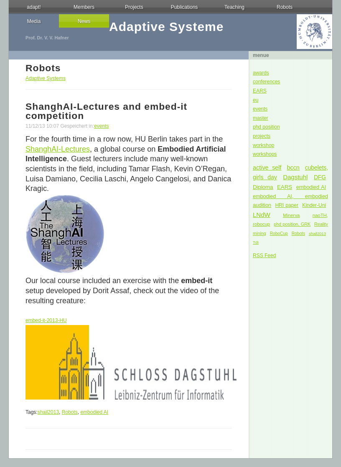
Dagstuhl (295, 177)
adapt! (34, 7)
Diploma (263, 187)
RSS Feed (264, 255)
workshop (263, 145)
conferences (266, 82)
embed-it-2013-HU (46, 320)
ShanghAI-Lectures (57, 149)
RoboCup (279, 233)
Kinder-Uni (314, 205)
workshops (265, 154)
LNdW (261, 214)
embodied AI (311, 187)
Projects (134, 7)
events (260, 109)
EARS (260, 91)
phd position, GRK (292, 224)
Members (84, 7)
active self (267, 167)
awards (261, 73)
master (260, 118)
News (84, 21)
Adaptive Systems (45, 78)
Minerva (291, 215)
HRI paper (286, 205)
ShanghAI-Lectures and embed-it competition (106, 111)
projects (261, 136)
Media (34, 21)
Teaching (234, 7)
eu (255, 100)
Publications (184, 7)
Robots (285, 7)
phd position (266, 127)
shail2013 (317, 233)
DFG (320, 177)
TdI (256, 242)
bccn (293, 167)
